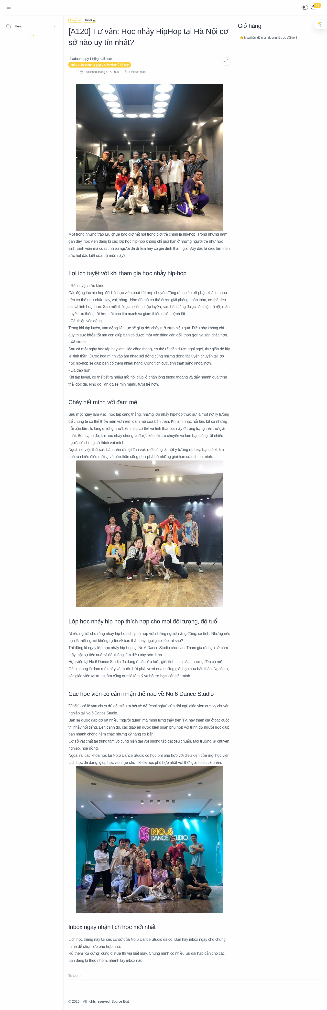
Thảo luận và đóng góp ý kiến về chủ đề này (99, 65)
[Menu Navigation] (8, 7)
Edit (126, 1001)
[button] (305, 7)
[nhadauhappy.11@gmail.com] (90, 59)
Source (116, 1001)
